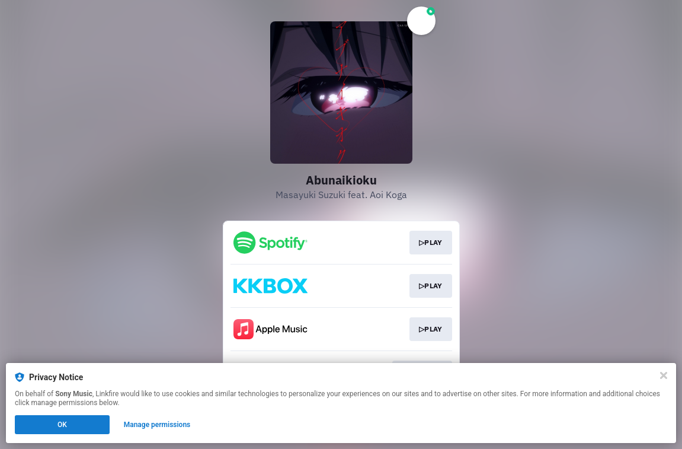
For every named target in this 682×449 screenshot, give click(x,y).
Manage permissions (157, 425)
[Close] (663, 375)
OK (62, 425)
